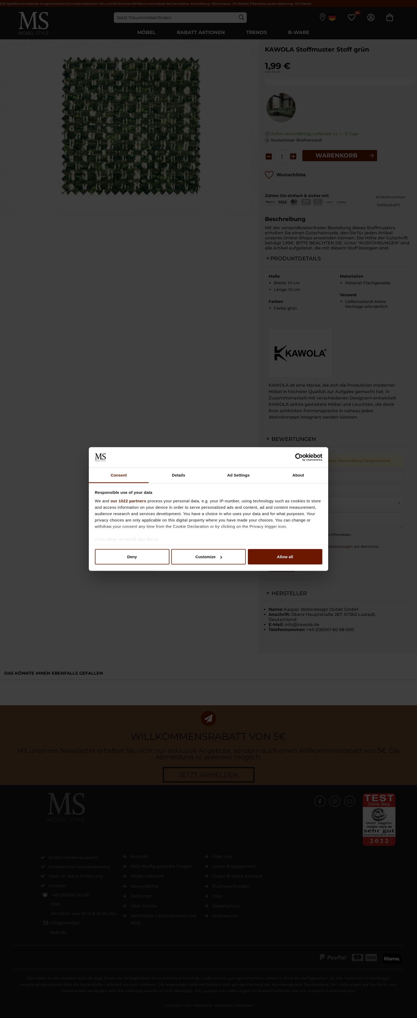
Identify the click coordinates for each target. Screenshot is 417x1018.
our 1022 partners (128, 500)
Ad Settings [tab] (238, 475)
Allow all (285, 556)
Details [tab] (178, 475)
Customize (208, 556)
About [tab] (298, 475)
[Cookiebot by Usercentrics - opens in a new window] (299, 457)
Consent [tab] (119, 475)
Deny (132, 556)
